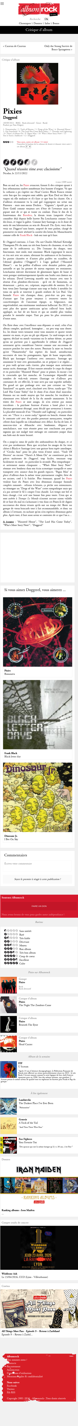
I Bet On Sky (11, 839)
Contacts (11, 1363)
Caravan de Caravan (15, 46)
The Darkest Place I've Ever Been (36, 1103)
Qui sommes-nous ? (17, 1360)
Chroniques (25, 23)
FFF (20, 1063)
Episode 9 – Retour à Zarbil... (17, 1334)
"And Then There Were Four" (31, 1127)
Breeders (27, 215)
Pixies (12, 111)
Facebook (12, 1386)
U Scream (23, 1066)
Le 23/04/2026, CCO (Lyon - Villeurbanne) (25, 1277)
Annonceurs (13, 1370)
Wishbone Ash (9, 1273)
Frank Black (26, 235)
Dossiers (38, 23)
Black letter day (12, 756)
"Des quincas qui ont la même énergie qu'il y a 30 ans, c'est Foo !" (46, 1146)
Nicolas (7, 173)
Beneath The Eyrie (28, 1025)
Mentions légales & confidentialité (25, 1376)
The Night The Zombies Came (35, 1005)
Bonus (56, 23)
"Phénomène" (24, 1107)
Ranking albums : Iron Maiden (18, 1210)
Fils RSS (11, 1392)
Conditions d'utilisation (19, 1373)
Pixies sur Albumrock (39, 972)
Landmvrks (25, 1100)
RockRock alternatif (25, 987)
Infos (47, 23)
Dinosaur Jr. (11, 836)
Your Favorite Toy (28, 1142)
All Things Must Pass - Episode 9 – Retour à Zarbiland (31, 1331)
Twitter (11, 1389)
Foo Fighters (25, 1139)
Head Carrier (25, 1044)
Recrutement (13, 1366)
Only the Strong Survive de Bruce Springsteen (58, 48)
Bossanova (9, 674)
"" (38, 1076)
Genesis (23, 1119)
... (3, 1213)
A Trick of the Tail (28, 1123)
